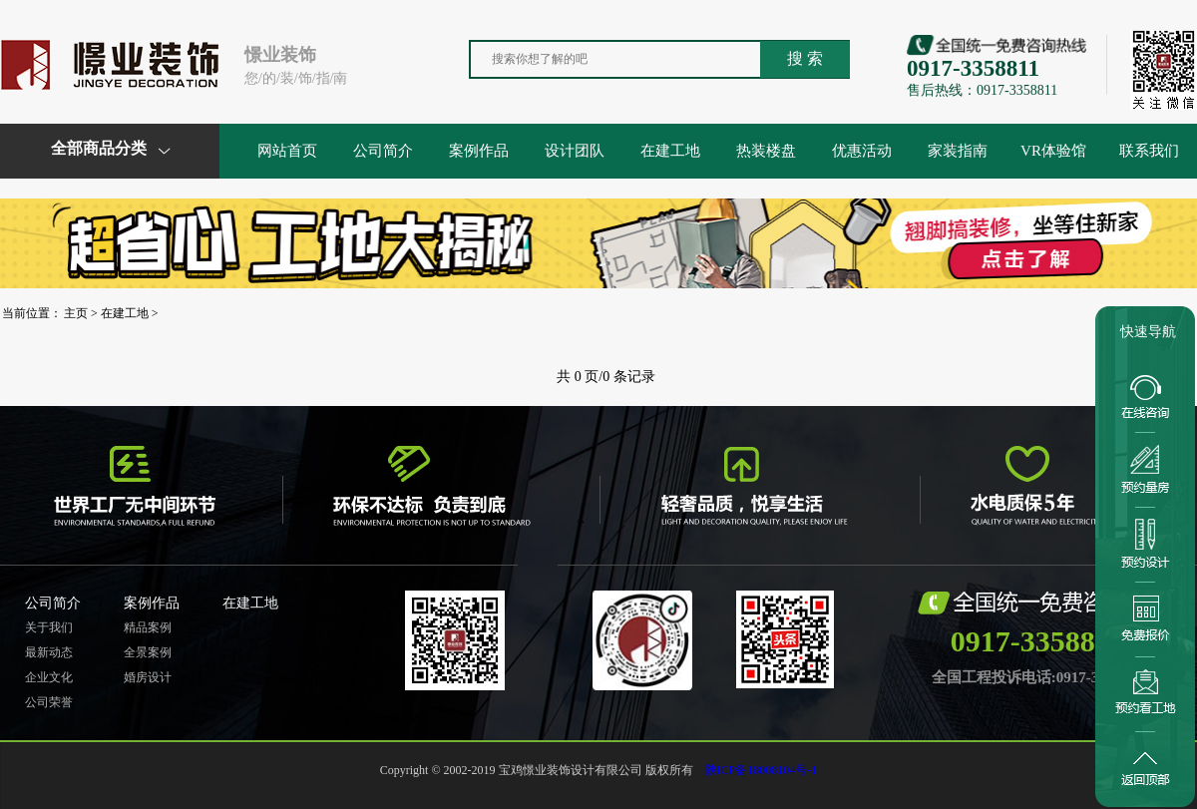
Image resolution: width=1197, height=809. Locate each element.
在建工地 (670, 151)
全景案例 (148, 652)
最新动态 (49, 652)
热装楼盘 (766, 151)
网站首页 (287, 151)
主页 (76, 313)
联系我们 (1149, 151)
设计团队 (574, 151)
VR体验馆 (1053, 151)
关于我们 (49, 627)
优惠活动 (862, 151)
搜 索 (805, 58)
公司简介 (383, 151)
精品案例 (148, 627)
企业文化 (49, 677)
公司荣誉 (49, 702)
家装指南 (958, 151)
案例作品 (479, 151)
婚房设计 (148, 677)
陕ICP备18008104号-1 (761, 770)
